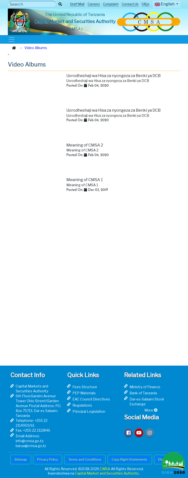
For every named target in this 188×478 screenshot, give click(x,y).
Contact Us (130, 4)
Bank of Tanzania (143, 393)
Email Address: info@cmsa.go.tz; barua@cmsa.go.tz (31, 441)
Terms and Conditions (84, 459)
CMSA (105, 469)
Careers (94, 4)
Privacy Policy (47, 459)
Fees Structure (84, 387)
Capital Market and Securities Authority (107, 473)
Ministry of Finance (144, 387)
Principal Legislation (88, 411)
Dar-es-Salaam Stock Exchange (146, 401)
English (165, 4)
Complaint (110, 4)
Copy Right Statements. (130, 459)
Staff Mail (77, 4)
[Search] (32, 4)
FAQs (145, 4)
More (150, 410)
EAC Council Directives (91, 399)
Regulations (82, 405)
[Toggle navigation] (11, 39)
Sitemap (20, 459)
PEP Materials (84, 393)
